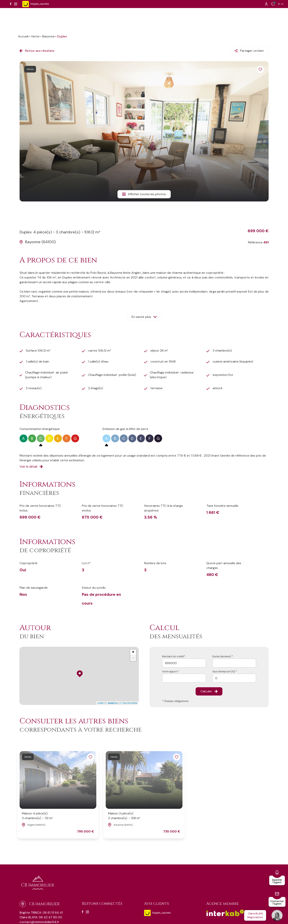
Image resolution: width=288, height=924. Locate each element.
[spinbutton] (234, 678)
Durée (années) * (222, 656)
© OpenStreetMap (128, 703)
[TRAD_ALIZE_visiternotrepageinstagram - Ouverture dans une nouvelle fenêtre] (15, 4)
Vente (35, 36)
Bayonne (48, 36)
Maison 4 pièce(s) (37, 816)
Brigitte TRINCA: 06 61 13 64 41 (41, 912)
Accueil (23, 36)
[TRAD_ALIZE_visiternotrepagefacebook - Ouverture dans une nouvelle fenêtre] (10, 4)
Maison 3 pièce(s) (124, 816)
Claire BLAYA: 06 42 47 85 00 (41, 917)
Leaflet (100, 703)
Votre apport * (170, 671)
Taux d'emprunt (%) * (224, 671)
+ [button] (133, 652)
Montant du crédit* (173, 656)
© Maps (111, 703)
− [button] (133, 658)
